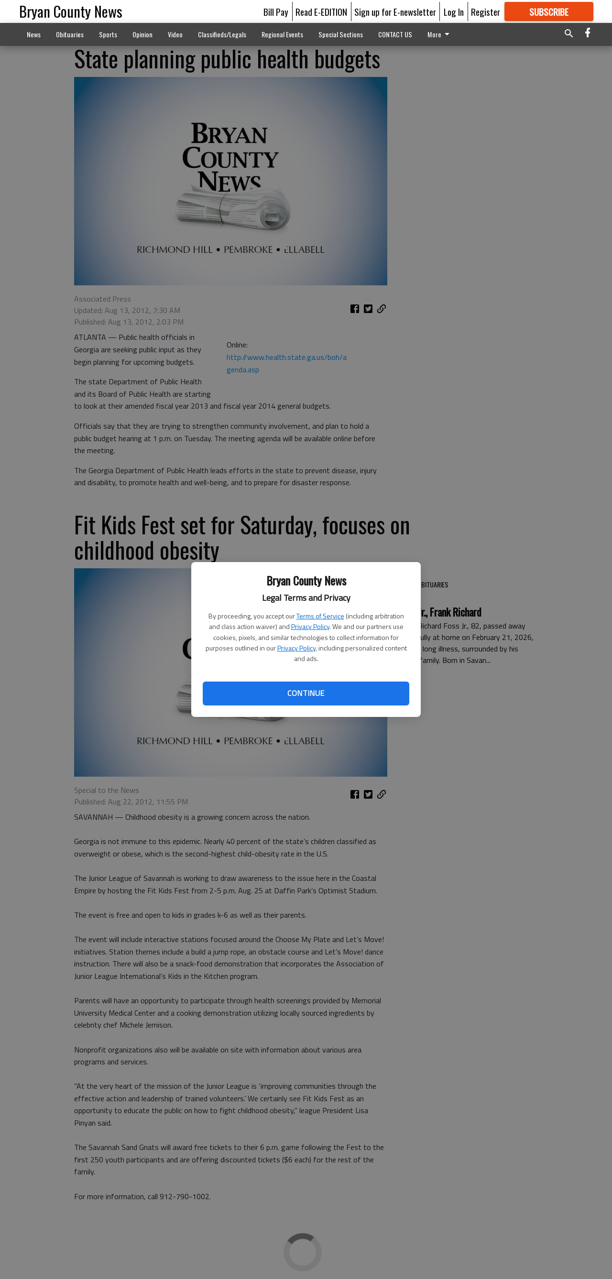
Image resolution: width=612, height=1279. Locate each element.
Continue (305, 693)
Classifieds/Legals (222, 34)
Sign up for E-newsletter (395, 11)
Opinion (142, 34)
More (440, 34)
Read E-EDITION (321, 11)
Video (175, 34)
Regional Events (282, 34)
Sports (108, 34)
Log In (454, 11)
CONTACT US (395, 34)
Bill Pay (275, 11)
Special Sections (340, 34)
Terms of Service (320, 616)
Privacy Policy (310, 626)
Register (485, 11)
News (34, 34)
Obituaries (70, 34)
